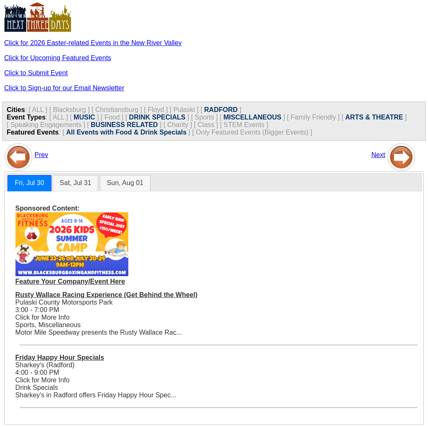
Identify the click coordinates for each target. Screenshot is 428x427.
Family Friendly (313, 117)
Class (206, 124)
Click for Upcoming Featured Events (57, 57)
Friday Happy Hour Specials (59, 357)
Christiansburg (116, 109)
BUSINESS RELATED (124, 124)
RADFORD (221, 109)
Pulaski (184, 109)
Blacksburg (69, 109)
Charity (178, 124)
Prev (41, 154)
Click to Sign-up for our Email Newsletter (64, 88)
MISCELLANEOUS (252, 117)
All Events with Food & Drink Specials (126, 132)
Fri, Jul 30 (29, 182)
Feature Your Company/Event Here (70, 281)
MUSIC (84, 117)
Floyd (156, 109)
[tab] (29, 183)
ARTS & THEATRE (374, 117)
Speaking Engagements (46, 124)
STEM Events (244, 124)
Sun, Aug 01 (125, 182)
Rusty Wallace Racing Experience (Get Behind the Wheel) (106, 294)
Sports (204, 117)
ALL (37, 109)
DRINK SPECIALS (157, 117)
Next (378, 154)
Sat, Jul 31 (76, 182)
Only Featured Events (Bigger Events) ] (254, 132)
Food (112, 117)
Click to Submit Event (36, 72)
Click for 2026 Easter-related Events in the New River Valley (93, 42)
